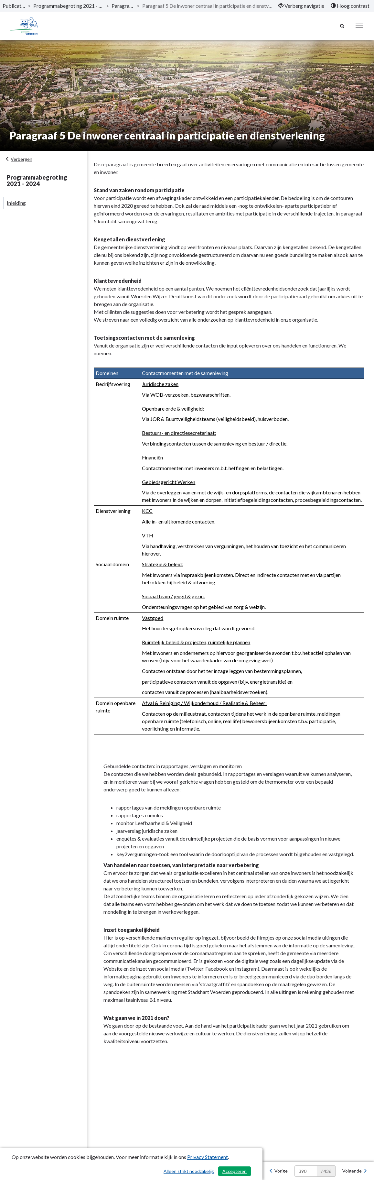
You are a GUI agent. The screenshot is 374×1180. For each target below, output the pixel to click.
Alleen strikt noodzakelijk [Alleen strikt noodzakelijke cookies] (189, 1171)
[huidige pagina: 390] (305, 1171)
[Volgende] (354, 1170)
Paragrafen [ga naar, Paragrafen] (123, 6)
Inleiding (16, 203)
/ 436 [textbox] (326, 1171)
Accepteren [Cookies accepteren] (234, 1171)
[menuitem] (301, 6)
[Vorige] (278, 1170)
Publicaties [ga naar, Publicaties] (14, 6)
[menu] (359, 25)
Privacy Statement (207, 1157)
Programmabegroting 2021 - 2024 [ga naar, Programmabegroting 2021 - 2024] (68, 6)
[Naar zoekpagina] (342, 26)
